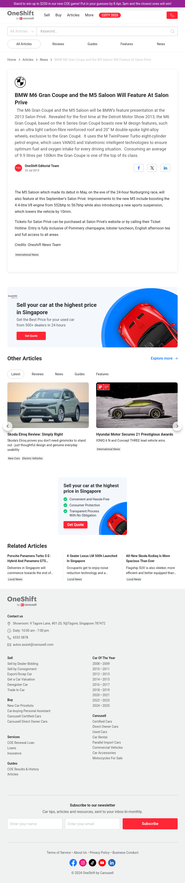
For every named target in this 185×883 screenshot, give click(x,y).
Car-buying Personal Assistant (28, 711)
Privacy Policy (100, 852)
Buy (58, 15)
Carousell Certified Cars (24, 716)
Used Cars (99, 732)
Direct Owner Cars (105, 726)
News (161, 44)
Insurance (14, 753)
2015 (106, 679)
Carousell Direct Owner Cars (27, 721)
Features (127, 44)
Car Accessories (104, 753)
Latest (15, 374)
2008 (96, 664)
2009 (106, 664)
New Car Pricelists (20, 705)
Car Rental (99, 737)
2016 (96, 684)
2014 (96, 679)
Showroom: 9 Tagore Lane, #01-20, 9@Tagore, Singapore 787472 (59, 623)
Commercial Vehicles (107, 747)
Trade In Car (16, 690)
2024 (96, 705)
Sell (47, 15)
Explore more (164, 358)
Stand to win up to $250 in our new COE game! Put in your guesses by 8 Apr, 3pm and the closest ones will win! (92, 4)
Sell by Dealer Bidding (22, 664)
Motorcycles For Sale (107, 758)
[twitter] (152, 168)
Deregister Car (17, 684)
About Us (80, 852)
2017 (106, 684)
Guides (92, 44)
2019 (106, 690)
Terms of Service (59, 852)
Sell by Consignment (22, 669)
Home (11, 60)
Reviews (58, 44)
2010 (96, 669)
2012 (96, 674)
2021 (106, 695)
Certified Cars (102, 721)
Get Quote (31, 335)
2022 (96, 700)
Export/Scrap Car (19, 674)
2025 (106, 705)
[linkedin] (165, 168)
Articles (73, 15)
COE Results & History (23, 769)
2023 (106, 700)
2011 (106, 669)
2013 (106, 674)
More (89, 15)
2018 (96, 690)
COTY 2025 (110, 15)
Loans (11, 748)
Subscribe (150, 823)
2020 (96, 695)
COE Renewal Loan (20, 743)
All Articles (22, 31)
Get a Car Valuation (21, 679)
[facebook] (139, 168)
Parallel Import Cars (106, 742)
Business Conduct (126, 852)
